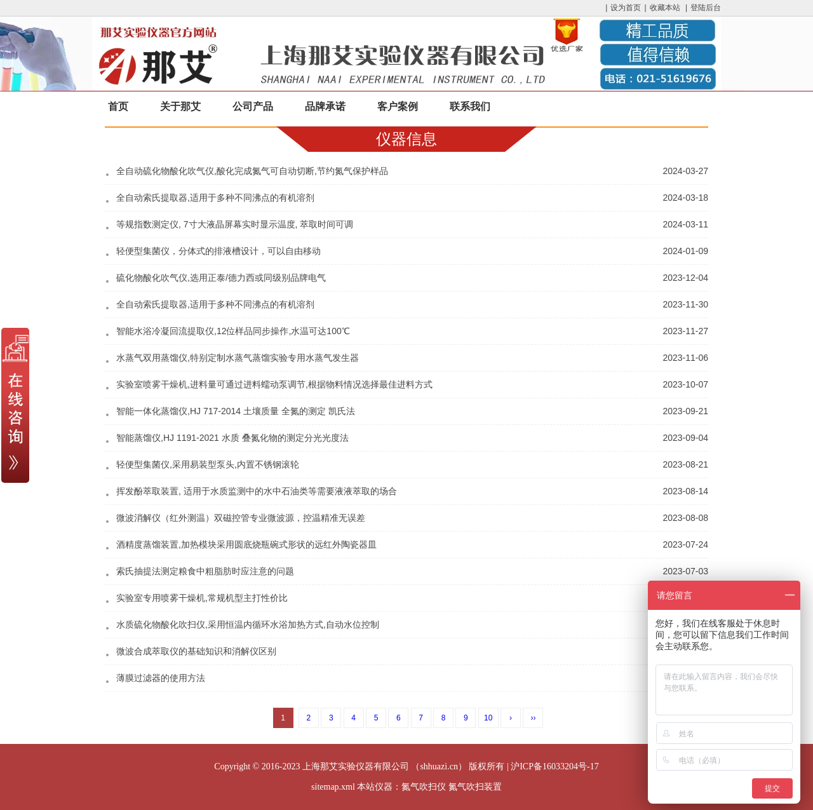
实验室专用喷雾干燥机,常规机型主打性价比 (202, 598)
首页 (118, 106)
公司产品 (252, 106)
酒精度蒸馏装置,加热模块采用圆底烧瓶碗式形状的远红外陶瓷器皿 (246, 544)
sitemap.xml (333, 787)
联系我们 (470, 106)
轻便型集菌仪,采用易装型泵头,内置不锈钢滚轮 (207, 464)
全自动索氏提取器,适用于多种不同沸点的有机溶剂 (215, 197)
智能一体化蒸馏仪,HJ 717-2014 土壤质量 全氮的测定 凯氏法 (235, 411)
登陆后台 (705, 7)
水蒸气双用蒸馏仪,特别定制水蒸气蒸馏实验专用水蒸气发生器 (237, 358)
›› (532, 717)
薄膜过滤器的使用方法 (160, 678)
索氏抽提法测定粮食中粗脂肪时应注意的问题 (205, 571)
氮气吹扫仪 (423, 787)
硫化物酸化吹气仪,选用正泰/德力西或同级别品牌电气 (221, 278)
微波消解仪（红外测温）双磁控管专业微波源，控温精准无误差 (240, 518)
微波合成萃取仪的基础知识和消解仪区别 (196, 651)
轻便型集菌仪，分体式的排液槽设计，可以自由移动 (218, 251)
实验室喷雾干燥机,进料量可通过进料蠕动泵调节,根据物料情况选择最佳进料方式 (274, 384)
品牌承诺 (325, 106)
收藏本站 (665, 7)
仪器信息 (406, 138)
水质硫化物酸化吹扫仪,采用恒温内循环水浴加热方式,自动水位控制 (247, 624)
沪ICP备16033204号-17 (554, 766)
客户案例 (397, 106)
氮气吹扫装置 (475, 787)
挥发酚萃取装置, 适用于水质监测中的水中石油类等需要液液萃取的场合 (256, 491)
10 (488, 717)
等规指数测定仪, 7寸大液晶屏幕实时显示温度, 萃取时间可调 (234, 224)
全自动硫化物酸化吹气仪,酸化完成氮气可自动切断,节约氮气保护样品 (252, 171)
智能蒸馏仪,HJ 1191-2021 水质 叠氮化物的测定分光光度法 (232, 438)
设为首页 (625, 7)
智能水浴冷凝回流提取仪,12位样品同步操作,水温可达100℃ (233, 331)
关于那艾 (180, 106)
